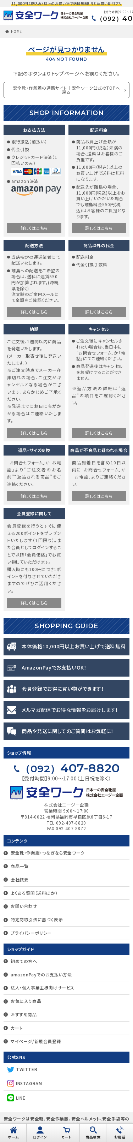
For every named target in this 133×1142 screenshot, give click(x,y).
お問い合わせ (24, 906)
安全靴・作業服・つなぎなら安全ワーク (48, 853)
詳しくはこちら (34, 228)
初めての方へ (24, 961)
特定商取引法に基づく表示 (37, 919)
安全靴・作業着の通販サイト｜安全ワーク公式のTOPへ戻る (66, 90)
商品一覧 (19, 866)
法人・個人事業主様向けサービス (42, 988)
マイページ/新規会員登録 (36, 1041)
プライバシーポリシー (31, 933)
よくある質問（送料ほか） (34, 893)
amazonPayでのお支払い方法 (41, 974)
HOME (16, 31)
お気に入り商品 (26, 1001)
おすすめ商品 (24, 1014)
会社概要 (19, 879)
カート (17, 1028)
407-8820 (70, 768)
